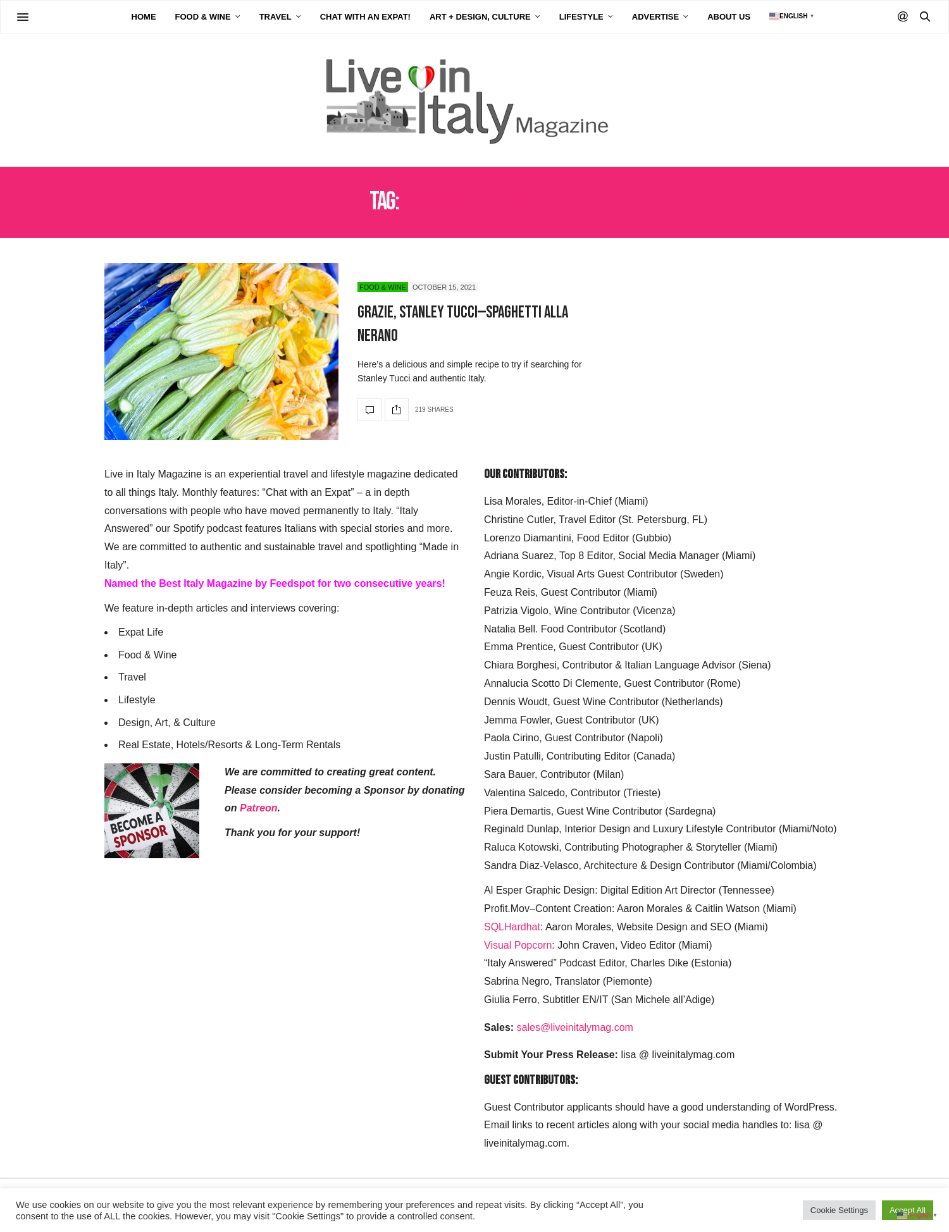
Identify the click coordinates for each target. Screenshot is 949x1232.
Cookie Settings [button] (839, 1210)
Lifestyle (581, 17)
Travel (275, 17)
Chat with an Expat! (365, 17)
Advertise (655, 17)
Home (144, 17)
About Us (728, 17)
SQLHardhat (512, 926)
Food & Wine (203, 17)
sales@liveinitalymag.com (575, 1027)
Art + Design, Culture (480, 17)
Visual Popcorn (518, 945)
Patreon (259, 808)
